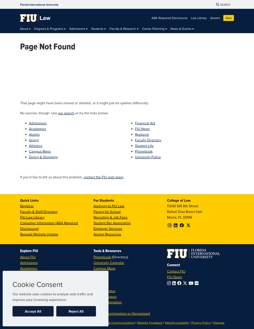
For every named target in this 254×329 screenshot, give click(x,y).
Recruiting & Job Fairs (110, 217)
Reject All (76, 311)
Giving (34, 140)
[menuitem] (25, 29)
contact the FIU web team (103, 177)
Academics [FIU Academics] (28, 268)
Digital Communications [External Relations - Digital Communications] (118, 323)
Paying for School (107, 211)
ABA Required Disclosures (170, 18)
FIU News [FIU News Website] (174, 276)
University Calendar (108, 262)
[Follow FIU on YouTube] (192, 283)
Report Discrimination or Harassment (121, 313)
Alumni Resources (107, 234)
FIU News (142, 128)
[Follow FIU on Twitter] (186, 283)
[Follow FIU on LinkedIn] (174, 283)
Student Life (144, 145)
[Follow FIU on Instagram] (169, 283)
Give (228, 18)
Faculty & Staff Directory (39, 211)
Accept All (33, 311)
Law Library (199, 18)
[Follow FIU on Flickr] (197, 283)
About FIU (28, 256)
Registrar (27, 206)
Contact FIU (176, 271)
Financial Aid (145, 123)
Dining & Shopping (43, 156)
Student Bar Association (112, 222)
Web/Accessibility (177, 323)
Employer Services (107, 228)
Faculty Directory (148, 140)
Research (142, 134)
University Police (148, 156)
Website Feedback (149, 323)
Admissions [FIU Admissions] (29, 262)
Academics (37, 128)
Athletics (35, 145)
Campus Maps (40, 151)
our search (66, 113)
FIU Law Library (32, 217)
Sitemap (218, 323)
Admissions (38, 123)
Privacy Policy (201, 323)
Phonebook (144, 151)
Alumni (215, 18)
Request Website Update (39, 234)
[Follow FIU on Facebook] (180, 283)
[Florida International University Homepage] (39, 4)
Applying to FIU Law (108, 206)
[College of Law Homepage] (35, 18)
